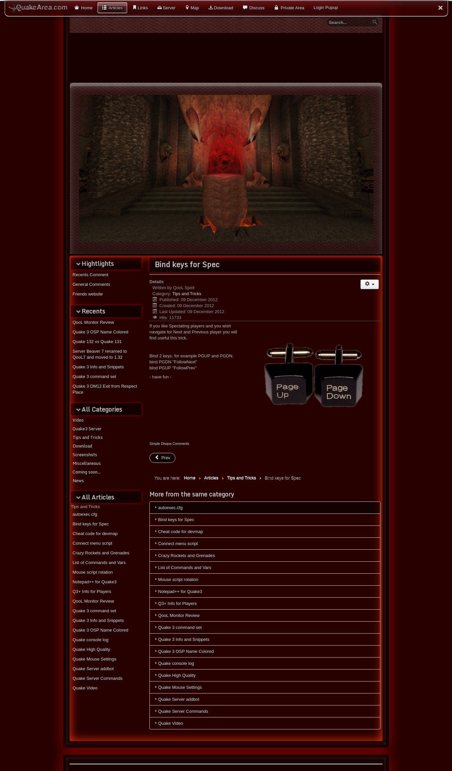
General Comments (91, 284)
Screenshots (85, 454)
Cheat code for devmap (95, 533)
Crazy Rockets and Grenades (101, 552)
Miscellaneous (87, 463)
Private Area (292, 7)
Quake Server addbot (93, 668)
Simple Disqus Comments (169, 444)
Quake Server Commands (97, 678)
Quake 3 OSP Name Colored (100, 630)
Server (169, 7)
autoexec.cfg (85, 514)
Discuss (256, 7)
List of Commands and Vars (99, 562)
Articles (115, 7)
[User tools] (369, 284)
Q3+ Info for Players (92, 591)
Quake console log (91, 639)
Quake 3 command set (94, 610)
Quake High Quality (91, 649)
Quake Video (85, 687)
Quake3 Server (87, 428)
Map (194, 7)
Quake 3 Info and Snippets (98, 620)
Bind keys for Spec (91, 523)
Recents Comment (91, 274)
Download (223, 7)
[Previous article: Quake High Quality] (162, 458)
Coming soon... (87, 472)
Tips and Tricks (88, 437)
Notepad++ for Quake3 (94, 581)
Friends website (88, 293)
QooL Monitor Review (93, 601)
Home (86, 7)
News (78, 480)
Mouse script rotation (93, 572)
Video (78, 420)
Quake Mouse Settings (94, 659)
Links (143, 7)
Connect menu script (92, 543)
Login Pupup (326, 7)
